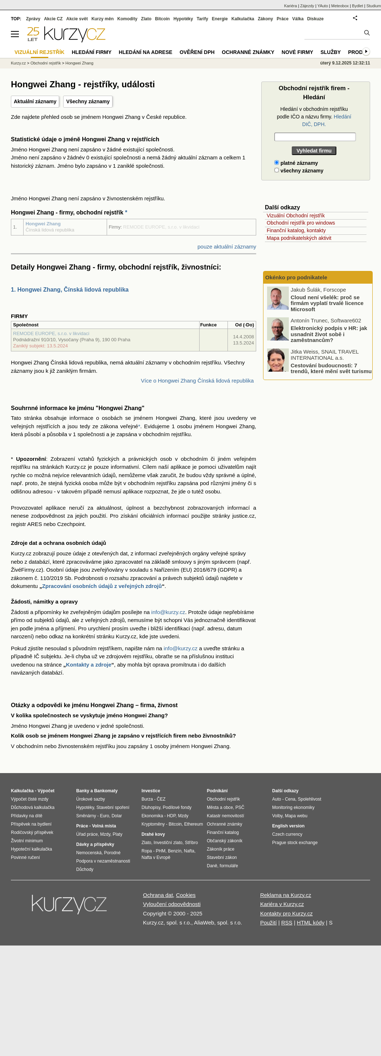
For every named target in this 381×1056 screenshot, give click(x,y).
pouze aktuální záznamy (226, 246)
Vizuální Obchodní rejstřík (296, 215)
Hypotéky (183, 18)
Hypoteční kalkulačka (31, 849)
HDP (171, 815)
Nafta (189, 850)
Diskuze (315, 18)
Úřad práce (87, 834)
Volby (277, 815)
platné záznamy (296, 163)
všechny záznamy (298, 171)
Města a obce (220, 807)
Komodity (127, 18)
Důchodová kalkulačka (32, 807)
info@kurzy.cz (168, 612)
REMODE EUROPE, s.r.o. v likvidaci (51, 333)
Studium (373, 6)
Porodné (112, 852)
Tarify (202, 18)
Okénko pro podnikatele (296, 277)
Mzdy (105, 834)
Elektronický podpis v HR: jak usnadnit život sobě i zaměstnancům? (329, 334)
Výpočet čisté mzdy (29, 799)
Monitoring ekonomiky (293, 807)
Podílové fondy (177, 807)
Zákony (265, 18)
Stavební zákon (222, 857)
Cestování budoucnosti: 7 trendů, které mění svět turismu (331, 368)
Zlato (146, 18)
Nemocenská (89, 852)
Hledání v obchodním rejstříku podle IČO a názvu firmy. (314, 116)
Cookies (186, 895)
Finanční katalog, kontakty (296, 230)
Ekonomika (152, 815)
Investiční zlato (167, 842)
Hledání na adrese (145, 52)
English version (288, 825)
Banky (82, 790)
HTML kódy (310, 922)
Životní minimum (27, 840)
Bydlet (357, 6)
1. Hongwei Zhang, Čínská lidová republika (70, 290)
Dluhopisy (151, 807)
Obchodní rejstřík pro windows (301, 223)
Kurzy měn (102, 18)
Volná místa (104, 825)
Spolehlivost (309, 799)
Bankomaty (106, 790)
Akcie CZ (53, 18)
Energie (220, 18)
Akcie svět (77, 18)
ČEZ (161, 799)
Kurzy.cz (18, 63)
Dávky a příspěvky (95, 844)
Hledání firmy (92, 52)
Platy (118, 834)
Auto (276, 799)
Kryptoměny (153, 824)
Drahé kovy (153, 834)
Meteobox (340, 6)
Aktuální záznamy (35, 101)
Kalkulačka (243, 18)
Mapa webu (296, 815)
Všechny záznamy (88, 101)
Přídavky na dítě (26, 815)
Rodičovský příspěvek (32, 832)
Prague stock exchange (295, 842)
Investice (151, 790)
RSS (286, 922)
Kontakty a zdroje (88, 664)
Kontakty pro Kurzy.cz (286, 913)
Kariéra (290, 6)
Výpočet (45, 790)
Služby (330, 52)
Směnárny (86, 815)
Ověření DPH (197, 52)
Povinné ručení (25, 857)
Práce (283, 18)
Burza (147, 799)
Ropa (147, 850)
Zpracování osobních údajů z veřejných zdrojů (102, 586)
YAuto (323, 6)
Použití (268, 922)
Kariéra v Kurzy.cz (282, 904)
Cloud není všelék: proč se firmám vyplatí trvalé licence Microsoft (327, 303)
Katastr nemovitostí (225, 815)
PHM (160, 850)
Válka (297, 18)
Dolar (116, 815)
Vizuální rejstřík (40, 52)
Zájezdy (307, 6)
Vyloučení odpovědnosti (172, 904)
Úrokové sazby (90, 799)
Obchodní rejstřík (45, 63)
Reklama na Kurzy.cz (285, 895)
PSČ (240, 807)
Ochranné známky (248, 52)
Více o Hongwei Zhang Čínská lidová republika (197, 380)
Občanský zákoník (224, 840)
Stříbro (191, 842)
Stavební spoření (113, 807)
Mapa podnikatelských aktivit (299, 238)
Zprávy (33, 18)
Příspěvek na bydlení (31, 824)
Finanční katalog (223, 832)
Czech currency (287, 834)
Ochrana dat (158, 895)
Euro (104, 815)
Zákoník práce (220, 849)
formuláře (229, 865)
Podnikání (217, 790)
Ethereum (193, 824)
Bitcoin (162, 18)
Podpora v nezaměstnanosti (103, 861)
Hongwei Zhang (43, 223)
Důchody (84, 869)
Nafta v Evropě (156, 857)
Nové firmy (297, 52)
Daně (212, 865)
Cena (290, 799)
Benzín (174, 850)
